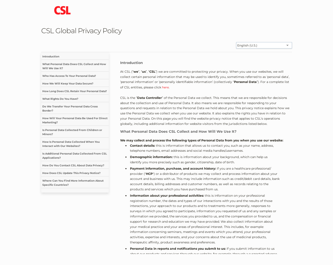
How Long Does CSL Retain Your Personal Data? (74, 91)
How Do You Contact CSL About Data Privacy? (73, 165)
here (165, 87)
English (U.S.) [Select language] (247, 45)
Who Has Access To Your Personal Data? (69, 75)
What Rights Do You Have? (60, 98)
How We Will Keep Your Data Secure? (67, 83)
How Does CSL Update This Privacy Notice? (71, 173)
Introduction (50, 56)
